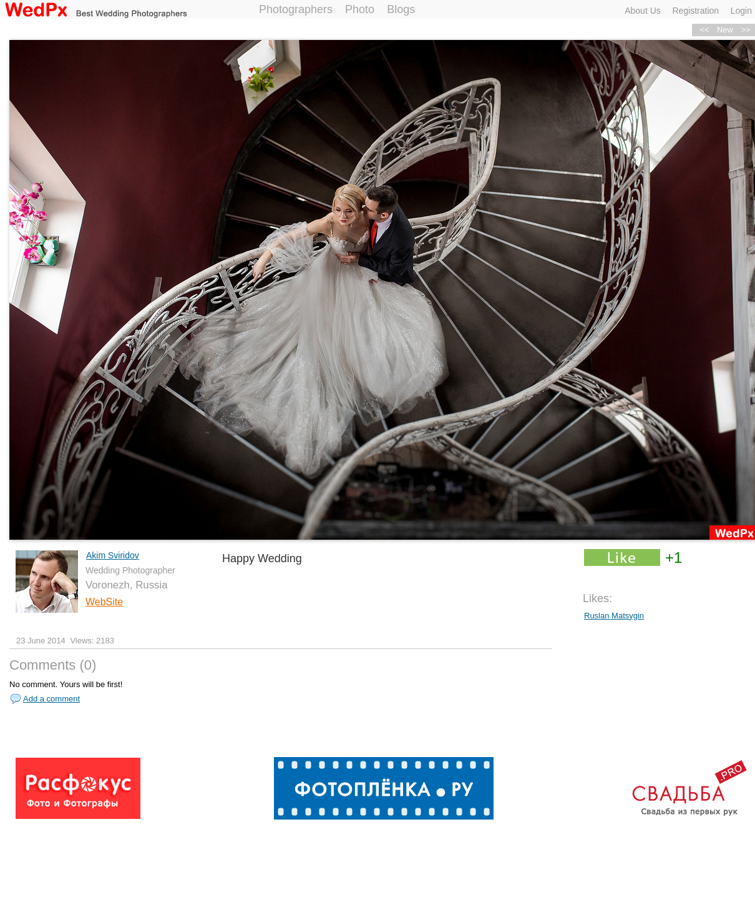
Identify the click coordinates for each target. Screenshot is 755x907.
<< (704, 29)
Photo (359, 9)
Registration (695, 11)
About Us (643, 11)
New (725, 29)
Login (741, 11)
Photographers (296, 9)
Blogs (401, 9)
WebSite (104, 602)
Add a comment (51, 698)
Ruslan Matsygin (614, 615)
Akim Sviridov (112, 555)
